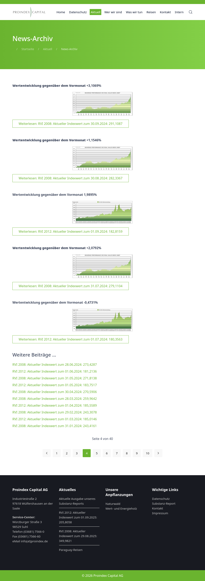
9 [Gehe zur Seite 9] (137, 453)
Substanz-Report (164, 503)
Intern (179, 12)
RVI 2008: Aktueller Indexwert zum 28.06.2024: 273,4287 (54, 364)
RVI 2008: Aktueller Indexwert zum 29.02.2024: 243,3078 (54, 412)
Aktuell (95, 12)
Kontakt (165, 12)
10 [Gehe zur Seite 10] (147, 453)
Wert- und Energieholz (121, 508)
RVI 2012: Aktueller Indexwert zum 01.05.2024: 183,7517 (54, 385)
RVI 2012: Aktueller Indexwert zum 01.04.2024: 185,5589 (54, 405)
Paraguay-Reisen (71, 550)
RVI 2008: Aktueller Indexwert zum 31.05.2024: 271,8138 (54, 378)
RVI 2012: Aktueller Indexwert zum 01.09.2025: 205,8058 (78, 517)
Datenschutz (78, 12)
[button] (191, 12)
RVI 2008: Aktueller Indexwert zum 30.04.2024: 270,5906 (54, 392)
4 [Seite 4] (87, 453)
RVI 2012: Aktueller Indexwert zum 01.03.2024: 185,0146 (54, 419)
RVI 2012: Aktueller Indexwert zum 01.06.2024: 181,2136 (54, 371)
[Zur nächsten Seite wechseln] (158, 453)
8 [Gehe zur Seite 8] (127, 453)
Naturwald (113, 504)
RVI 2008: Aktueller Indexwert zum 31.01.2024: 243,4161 (54, 426)
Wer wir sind (113, 12)
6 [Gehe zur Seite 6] (107, 453)
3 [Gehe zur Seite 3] (77, 453)
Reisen (151, 12)
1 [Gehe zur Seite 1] (57, 453)
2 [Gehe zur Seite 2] (67, 453)
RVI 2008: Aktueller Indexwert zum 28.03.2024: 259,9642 (54, 398)
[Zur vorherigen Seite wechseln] (47, 453)
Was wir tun (134, 12)
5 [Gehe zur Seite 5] (97, 453)
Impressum (160, 513)
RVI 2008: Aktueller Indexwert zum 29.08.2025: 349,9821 (78, 536)
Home (60, 12)
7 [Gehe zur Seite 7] (117, 453)
